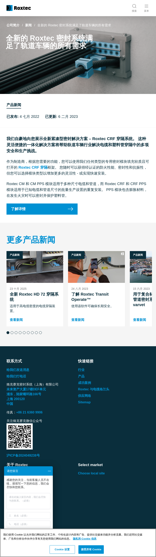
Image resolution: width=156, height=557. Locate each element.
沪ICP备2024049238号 (23, 455)
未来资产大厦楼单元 (26, 389)
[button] (7, 332)
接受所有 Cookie (91, 549)
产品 (81, 376)
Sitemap (84, 402)
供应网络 (84, 395)
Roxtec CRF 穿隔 (33, 167)
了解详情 (18, 209)
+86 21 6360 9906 (29, 412)
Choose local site (91, 473)
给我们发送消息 (17, 370)
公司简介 (13, 25)
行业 (81, 370)
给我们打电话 (16, 376)
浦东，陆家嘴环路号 (23, 394)
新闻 (28, 25)
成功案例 (84, 382)
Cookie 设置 (62, 549)
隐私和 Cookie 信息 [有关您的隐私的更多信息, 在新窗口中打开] (84, 538)
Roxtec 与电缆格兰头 (93, 389)
